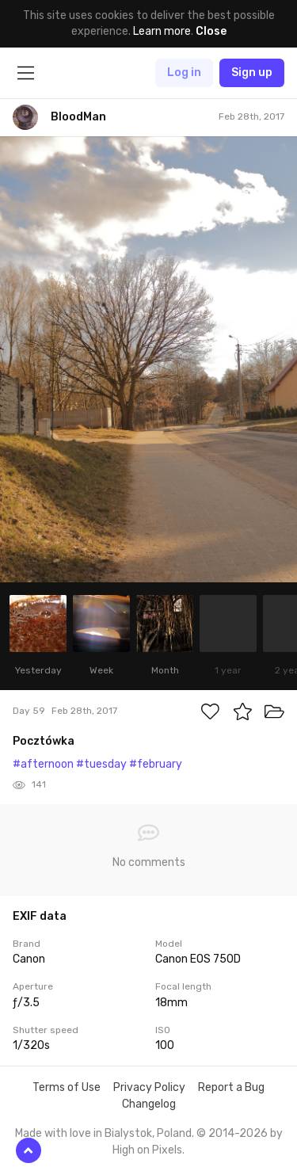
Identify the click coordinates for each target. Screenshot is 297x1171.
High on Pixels (147, 1150)
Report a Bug (231, 1087)
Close (211, 31)
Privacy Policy (149, 1087)
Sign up (251, 72)
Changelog (149, 1104)
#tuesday (101, 764)
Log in (184, 72)
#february (155, 764)
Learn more (162, 31)
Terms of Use (66, 1087)
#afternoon (43, 764)
